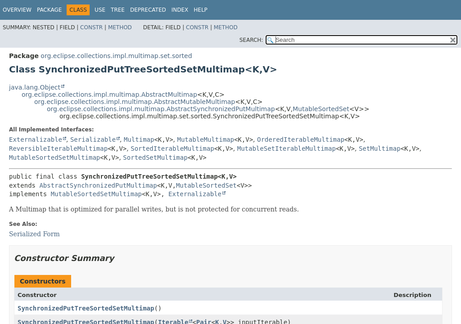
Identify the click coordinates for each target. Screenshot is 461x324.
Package (49, 10)
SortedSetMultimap (155, 157)
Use (100, 10)
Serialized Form (34, 234)
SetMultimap (380, 148)
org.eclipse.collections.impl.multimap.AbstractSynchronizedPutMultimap (161, 108)
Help (201, 10)
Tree (118, 10)
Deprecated (148, 10)
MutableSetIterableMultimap (286, 148)
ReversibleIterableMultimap (58, 148)
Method (120, 27)
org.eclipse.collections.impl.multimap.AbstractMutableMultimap (134, 101)
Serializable (93, 139)
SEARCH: (251, 40)
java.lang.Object (34, 87)
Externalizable (35, 139)
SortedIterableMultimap (172, 148)
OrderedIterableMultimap (300, 139)
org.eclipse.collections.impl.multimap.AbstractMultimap (109, 94)
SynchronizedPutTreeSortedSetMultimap (86, 308)
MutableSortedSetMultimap (54, 157)
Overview (17, 10)
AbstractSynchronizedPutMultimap (98, 185)
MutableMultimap (205, 139)
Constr (91, 27)
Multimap (139, 139)
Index (180, 10)
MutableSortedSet (321, 108)
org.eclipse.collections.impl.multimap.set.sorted (116, 55)
